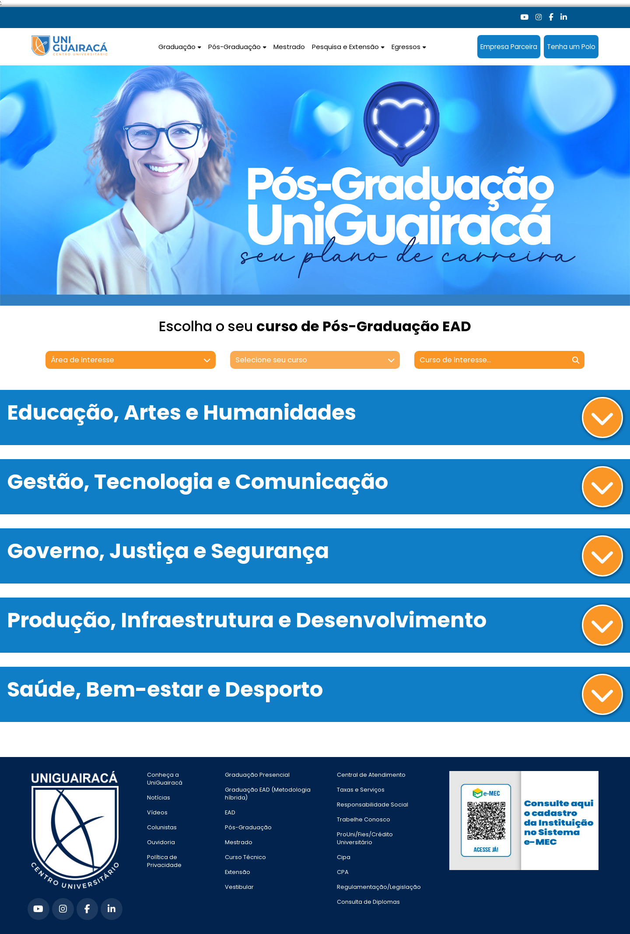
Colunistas (162, 827)
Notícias (158, 797)
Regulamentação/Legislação (379, 887)
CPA (343, 872)
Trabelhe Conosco (363, 819)
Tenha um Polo (571, 46)
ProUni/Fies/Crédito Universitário (365, 838)
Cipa (343, 857)
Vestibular (239, 887)
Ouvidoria (161, 842)
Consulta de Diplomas (368, 902)
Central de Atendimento (371, 774)
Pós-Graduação (248, 827)
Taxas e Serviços (361, 789)
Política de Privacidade (164, 861)
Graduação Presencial (257, 774)
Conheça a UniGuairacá (164, 778)
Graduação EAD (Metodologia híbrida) (268, 793)
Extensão (237, 872)
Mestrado (289, 46)
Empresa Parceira (508, 46)
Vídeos (157, 812)
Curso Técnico (245, 857)
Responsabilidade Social (372, 804)
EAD (230, 812)
